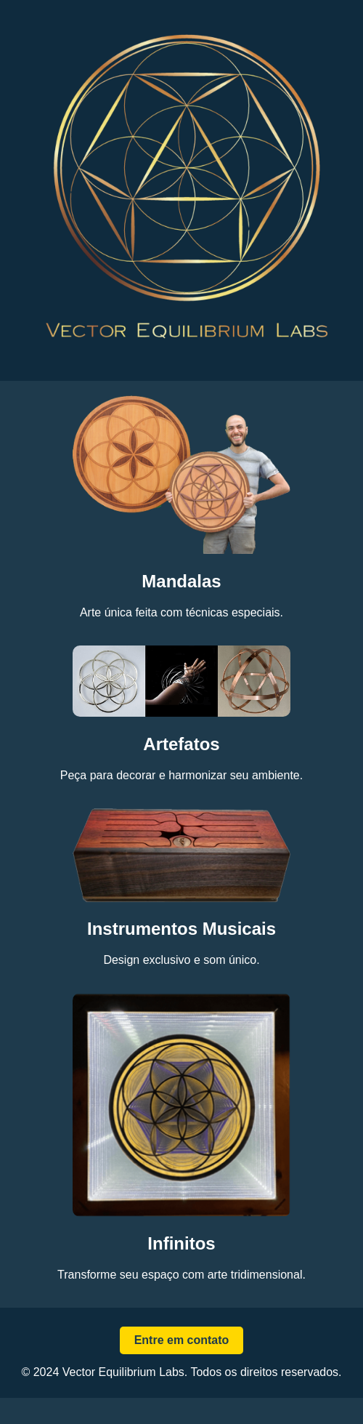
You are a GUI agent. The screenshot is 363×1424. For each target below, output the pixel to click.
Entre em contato (181, 1340)
